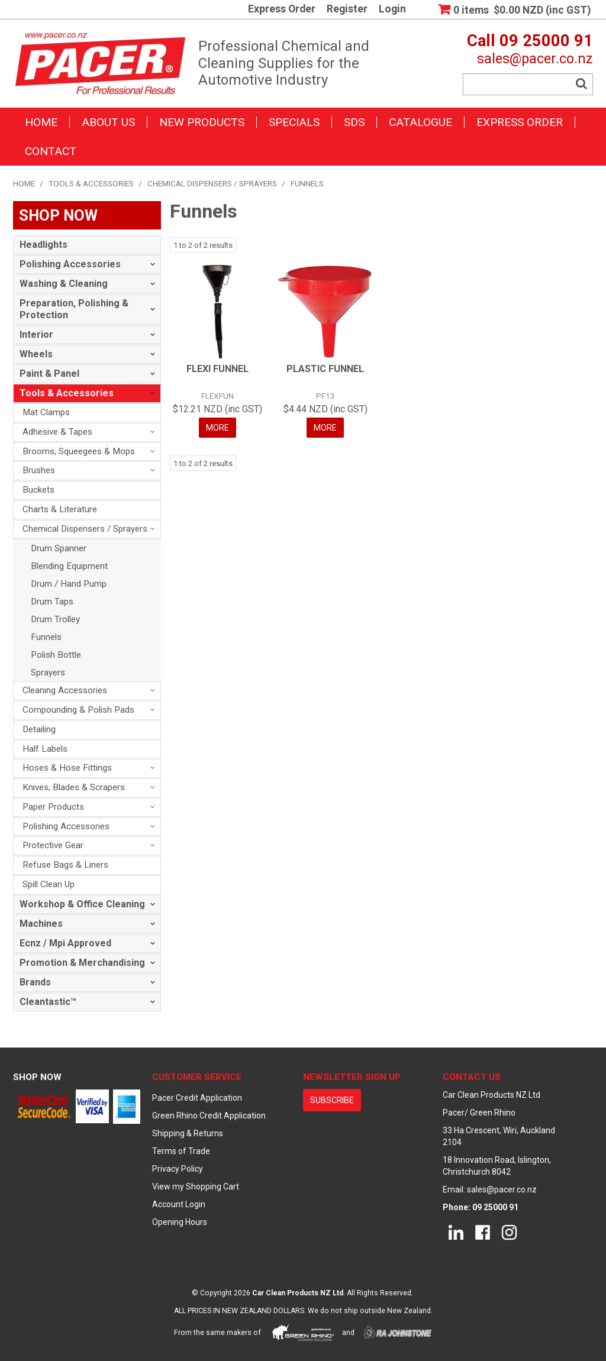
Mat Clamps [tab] (46, 412)
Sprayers (48, 672)
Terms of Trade (181, 1151)
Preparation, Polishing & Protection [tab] (74, 309)
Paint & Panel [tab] (49, 373)
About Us (108, 122)
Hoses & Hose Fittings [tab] (67, 767)
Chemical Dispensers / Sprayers (212, 183)
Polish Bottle (56, 654)
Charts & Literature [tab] (59, 509)
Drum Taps (52, 601)
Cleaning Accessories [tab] (64, 690)
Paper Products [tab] (53, 806)
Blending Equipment (69, 566)
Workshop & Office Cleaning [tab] (82, 904)
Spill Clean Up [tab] (48, 884)
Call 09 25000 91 (530, 40)
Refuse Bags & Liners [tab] (65, 864)
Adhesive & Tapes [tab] (57, 431)
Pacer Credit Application (197, 1098)
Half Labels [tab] (44, 748)
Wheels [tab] (36, 354)
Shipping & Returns (187, 1133)
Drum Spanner (58, 548)
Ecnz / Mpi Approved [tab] (65, 943)
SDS (354, 122)
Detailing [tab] (39, 729)
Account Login (178, 1204)
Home (41, 122)
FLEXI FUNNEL (217, 368)
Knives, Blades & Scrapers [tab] (73, 787)
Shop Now (37, 1077)
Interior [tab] (36, 334)
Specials (294, 122)
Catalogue (420, 122)
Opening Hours (179, 1222)
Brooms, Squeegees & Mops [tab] (78, 451)
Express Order (281, 9)
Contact (50, 151)
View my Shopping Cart (195, 1186)
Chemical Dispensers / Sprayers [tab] (84, 528)
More (217, 427)
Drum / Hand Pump (69, 583)
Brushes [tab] (38, 470)
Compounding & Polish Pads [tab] (78, 709)
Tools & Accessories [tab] (67, 393)
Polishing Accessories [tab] (70, 264)
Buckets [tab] (38, 489)
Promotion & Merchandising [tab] (82, 962)
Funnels (46, 637)
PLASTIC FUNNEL (325, 368)
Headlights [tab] (43, 244)
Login (392, 9)
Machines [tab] (41, 923)
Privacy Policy (177, 1169)
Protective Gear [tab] (52, 845)
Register (347, 9)
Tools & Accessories (91, 183)
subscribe (332, 1100)
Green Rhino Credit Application (209, 1115)
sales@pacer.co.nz (535, 58)
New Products (201, 122)
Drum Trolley (55, 619)
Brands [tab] (35, 982)
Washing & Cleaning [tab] (64, 283)
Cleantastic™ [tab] (48, 1001)
